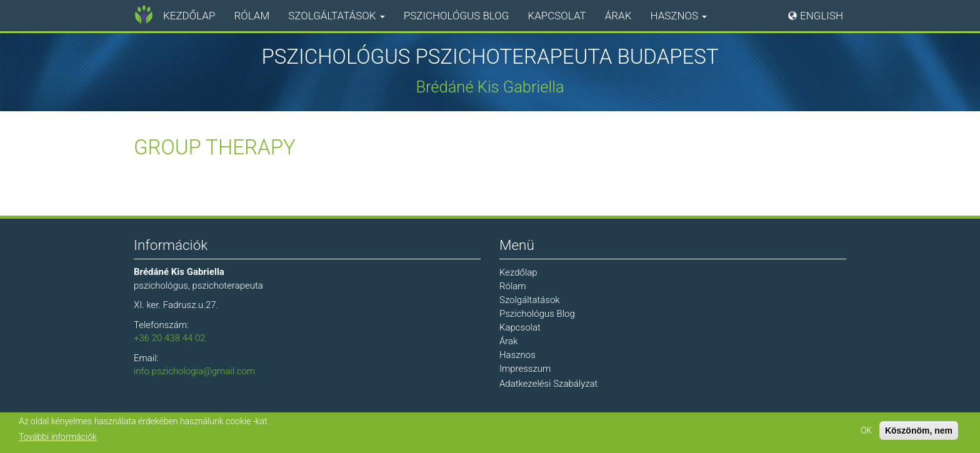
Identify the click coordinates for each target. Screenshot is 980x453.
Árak (618, 15)
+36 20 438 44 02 (170, 338)
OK (866, 431)
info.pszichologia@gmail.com (194, 371)
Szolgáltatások (336, 15)
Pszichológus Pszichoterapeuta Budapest (489, 57)
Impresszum (525, 368)
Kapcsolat (557, 15)
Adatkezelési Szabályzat (548, 383)
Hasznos (678, 15)
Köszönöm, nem (918, 431)
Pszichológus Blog (456, 15)
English (821, 15)
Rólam (251, 15)
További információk (58, 437)
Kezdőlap (189, 15)
